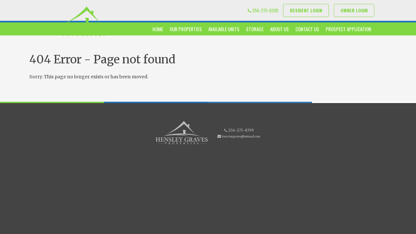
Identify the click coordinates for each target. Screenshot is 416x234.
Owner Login (354, 10)
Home (157, 28)
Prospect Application (348, 28)
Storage (255, 28)
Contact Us (307, 28)
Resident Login (306, 10)
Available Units (224, 28)
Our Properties (186, 28)
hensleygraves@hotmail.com (241, 136)
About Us (279, 28)
